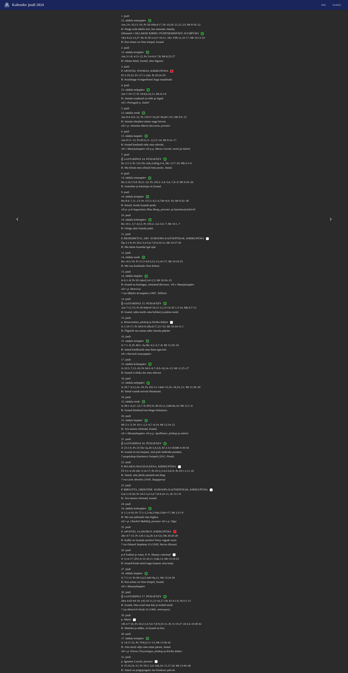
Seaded (336, 4)
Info (323, 4)
